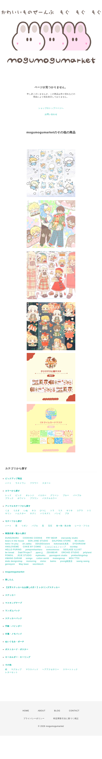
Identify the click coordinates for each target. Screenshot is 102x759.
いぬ (26, 510)
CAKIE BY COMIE (32, 547)
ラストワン (20, 483)
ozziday (74, 547)
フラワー (34, 483)
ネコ (34, 510)
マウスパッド (32, 669)
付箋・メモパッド (13, 634)
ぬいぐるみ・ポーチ (14, 641)
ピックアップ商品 (13, 478)
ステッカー (10, 595)
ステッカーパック (13, 618)
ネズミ (33, 513)
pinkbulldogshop (79, 555)
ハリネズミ (45, 513)
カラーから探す (12, 491)
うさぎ (16, 510)
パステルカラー (49, 498)
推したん (9, 579)
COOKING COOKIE (32, 538)
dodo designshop (13, 561)
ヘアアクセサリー (50, 669)
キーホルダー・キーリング (17, 657)
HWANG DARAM (13, 558)
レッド (8, 495)
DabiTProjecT (25, 552)
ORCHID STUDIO (70, 552)
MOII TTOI (74, 558)
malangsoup (59, 558)
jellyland (87, 552)
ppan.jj (39, 552)
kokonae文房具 (61, 544)
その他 (8, 665)
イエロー (42, 495)
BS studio (80, 541)
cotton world (42, 558)
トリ (89, 510)
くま (7, 510)
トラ (52, 510)
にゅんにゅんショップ (55, 547)
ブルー (66, 495)
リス (60, 510)
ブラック (9, 498)
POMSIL (9, 555)
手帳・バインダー (13, 626)
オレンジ (30, 495)
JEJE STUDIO (24, 555)
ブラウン (34, 498)
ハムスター (20, 513)
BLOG (57, 711)
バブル (35, 526)
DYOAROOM (79, 544)
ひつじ (43, 510)
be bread (9, 552)
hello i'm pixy (11, 544)
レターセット (11, 672)
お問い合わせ (51, 114)
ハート (8, 483)
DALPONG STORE (61, 541)
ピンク (18, 495)
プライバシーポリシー (34, 718)
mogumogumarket (14, 572)
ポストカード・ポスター (16, 649)
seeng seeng (83, 561)
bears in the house (14, 541)
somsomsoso (52, 549)
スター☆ (46, 483)
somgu (29, 558)
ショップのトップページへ (51, 108)
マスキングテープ (13, 603)
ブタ (67, 513)
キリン (8, 513)
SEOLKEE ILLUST (72, 549)
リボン (25, 526)
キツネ (69, 510)
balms (53, 561)
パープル (77, 495)
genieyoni (10, 564)
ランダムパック (12, 610)
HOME (26, 711)
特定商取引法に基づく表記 (66, 718)
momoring (31, 561)
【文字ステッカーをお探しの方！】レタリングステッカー (32, 587)
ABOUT (41, 711)
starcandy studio (69, 538)
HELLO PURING (13, 549)
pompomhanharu (34, 549)
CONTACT (74, 711)
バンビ (58, 513)
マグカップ (16, 669)
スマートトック (70, 669)
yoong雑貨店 (66, 561)
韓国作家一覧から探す (15, 533)
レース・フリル (82, 526)
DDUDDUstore (42, 544)
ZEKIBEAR (52, 552)
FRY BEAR (51, 538)
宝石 (50, 526)
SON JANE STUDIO (38, 541)
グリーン (54, 495)
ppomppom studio (58, 555)
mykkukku (40, 555)
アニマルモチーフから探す (17, 506)
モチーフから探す (13, 521)
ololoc (43, 561)
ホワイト (21, 498)
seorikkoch (38, 564)
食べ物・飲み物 (63, 526)
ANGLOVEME (12, 547)
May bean (24, 564)
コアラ (80, 510)
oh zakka (27, 544)
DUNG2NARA (12, 538)
